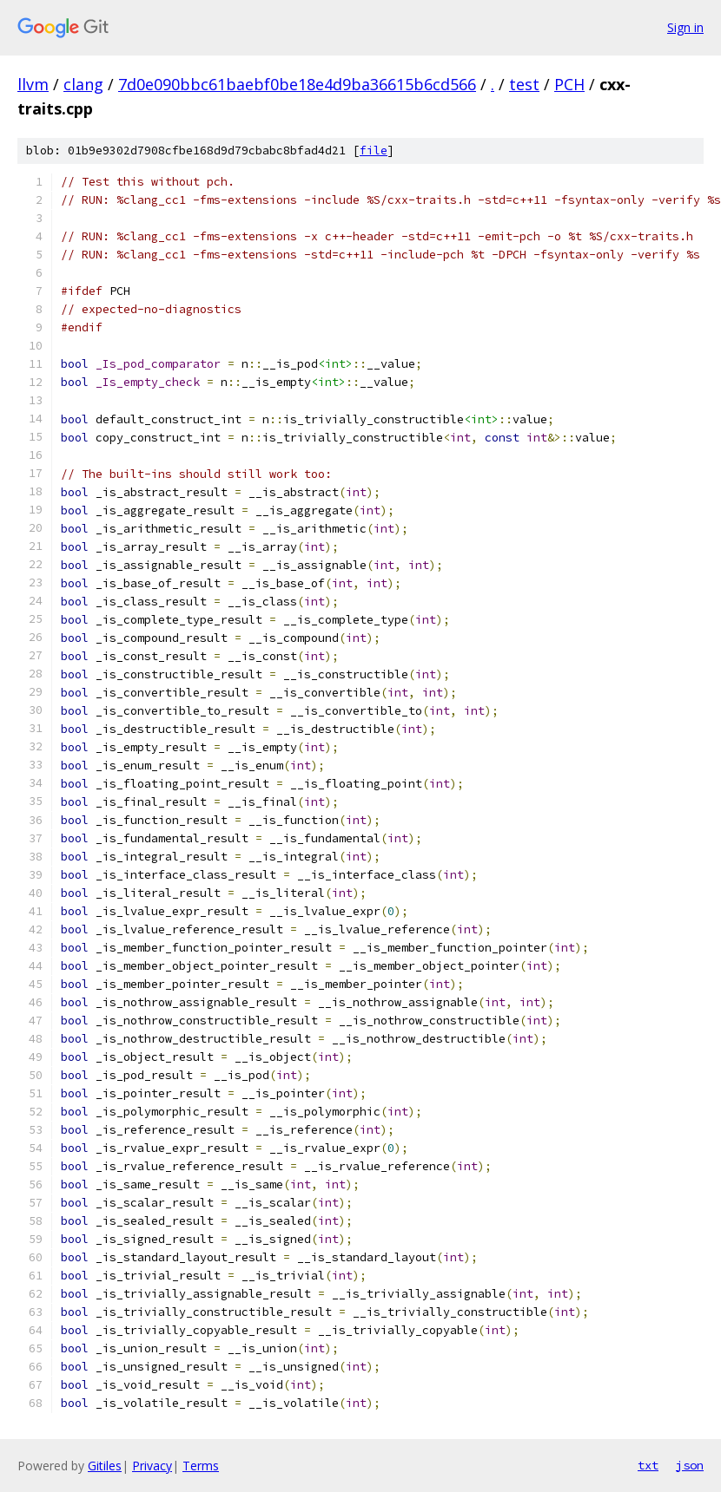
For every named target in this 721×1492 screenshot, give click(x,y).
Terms (200, 1465)
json (690, 1465)
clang (83, 84)
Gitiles (105, 1465)
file (373, 150)
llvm (33, 84)
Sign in (685, 27)
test (524, 84)
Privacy (152, 1465)
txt (648, 1465)
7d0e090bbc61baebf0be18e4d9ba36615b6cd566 (297, 84)
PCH (569, 84)
